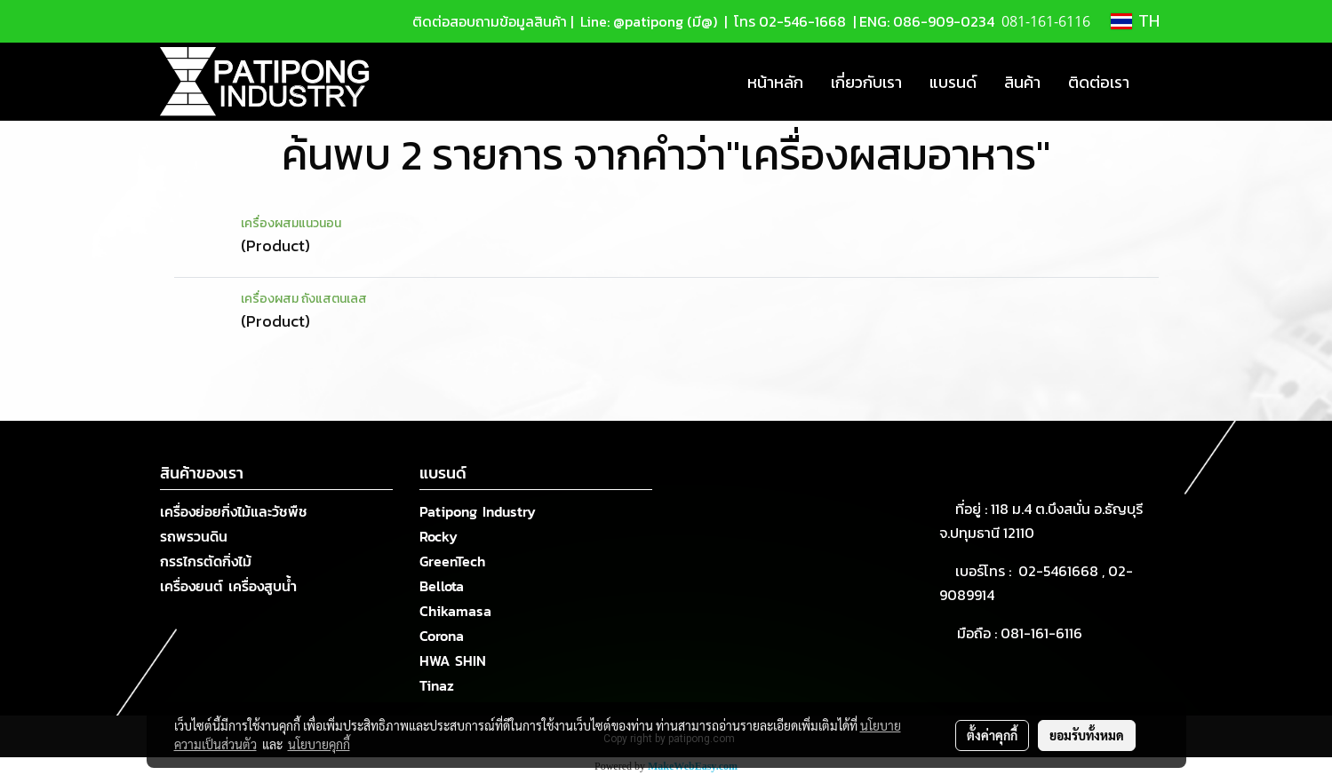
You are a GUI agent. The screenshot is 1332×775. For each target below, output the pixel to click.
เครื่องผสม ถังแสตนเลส (304, 298)
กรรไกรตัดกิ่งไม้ (205, 561)
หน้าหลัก (775, 82)
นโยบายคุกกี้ (319, 744)
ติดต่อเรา (1098, 82)
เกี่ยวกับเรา (866, 82)
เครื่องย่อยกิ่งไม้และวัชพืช (233, 511)
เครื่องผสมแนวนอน (291, 223)
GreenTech (452, 561)
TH (1135, 21)
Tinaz (436, 685)
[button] (1159, 82)
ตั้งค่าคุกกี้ (992, 735)
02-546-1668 (802, 21)
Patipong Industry (477, 511)
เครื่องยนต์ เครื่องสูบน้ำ (228, 586)
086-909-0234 (943, 21)
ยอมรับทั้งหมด (1086, 735)
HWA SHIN (452, 660)
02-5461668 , (1063, 570)
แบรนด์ (953, 82)
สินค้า (1022, 82)
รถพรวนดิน (193, 536)
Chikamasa (455, 610)
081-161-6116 (1045, 633)
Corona (441, 635)
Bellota (441, 586)
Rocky (438, 536)
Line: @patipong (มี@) (647, 21)
